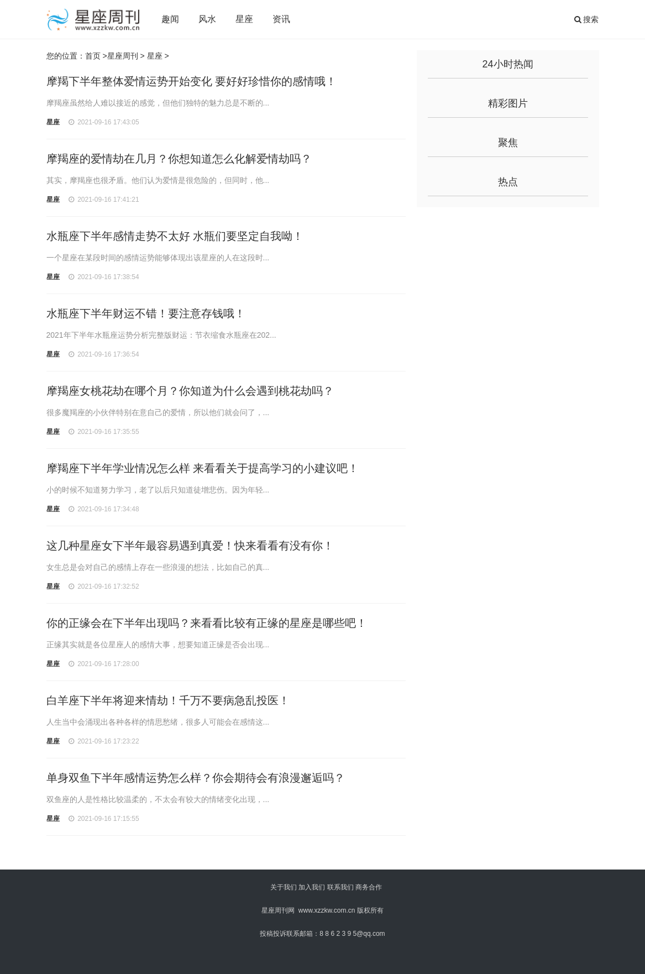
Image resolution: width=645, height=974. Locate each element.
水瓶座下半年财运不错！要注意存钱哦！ (145, 313)
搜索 (586, 19)
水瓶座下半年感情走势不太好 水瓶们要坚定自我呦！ (175, 236)
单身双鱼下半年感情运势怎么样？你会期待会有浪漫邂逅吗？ (195, 778)
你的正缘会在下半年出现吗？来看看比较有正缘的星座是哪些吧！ (206, 623)
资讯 (281, 19)
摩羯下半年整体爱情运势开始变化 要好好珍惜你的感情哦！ (191, 81)
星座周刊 (122, 55)
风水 (207, 19)
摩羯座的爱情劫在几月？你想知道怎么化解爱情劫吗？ (179, 159)
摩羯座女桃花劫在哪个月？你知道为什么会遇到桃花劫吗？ (190, 391)
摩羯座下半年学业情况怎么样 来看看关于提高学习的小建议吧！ (202, 468)
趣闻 (170, 19)
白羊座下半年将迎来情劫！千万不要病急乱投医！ (168, 700)
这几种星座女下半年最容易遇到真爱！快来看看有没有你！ (190, 546)
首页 (93, 55)
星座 (244, 19)
